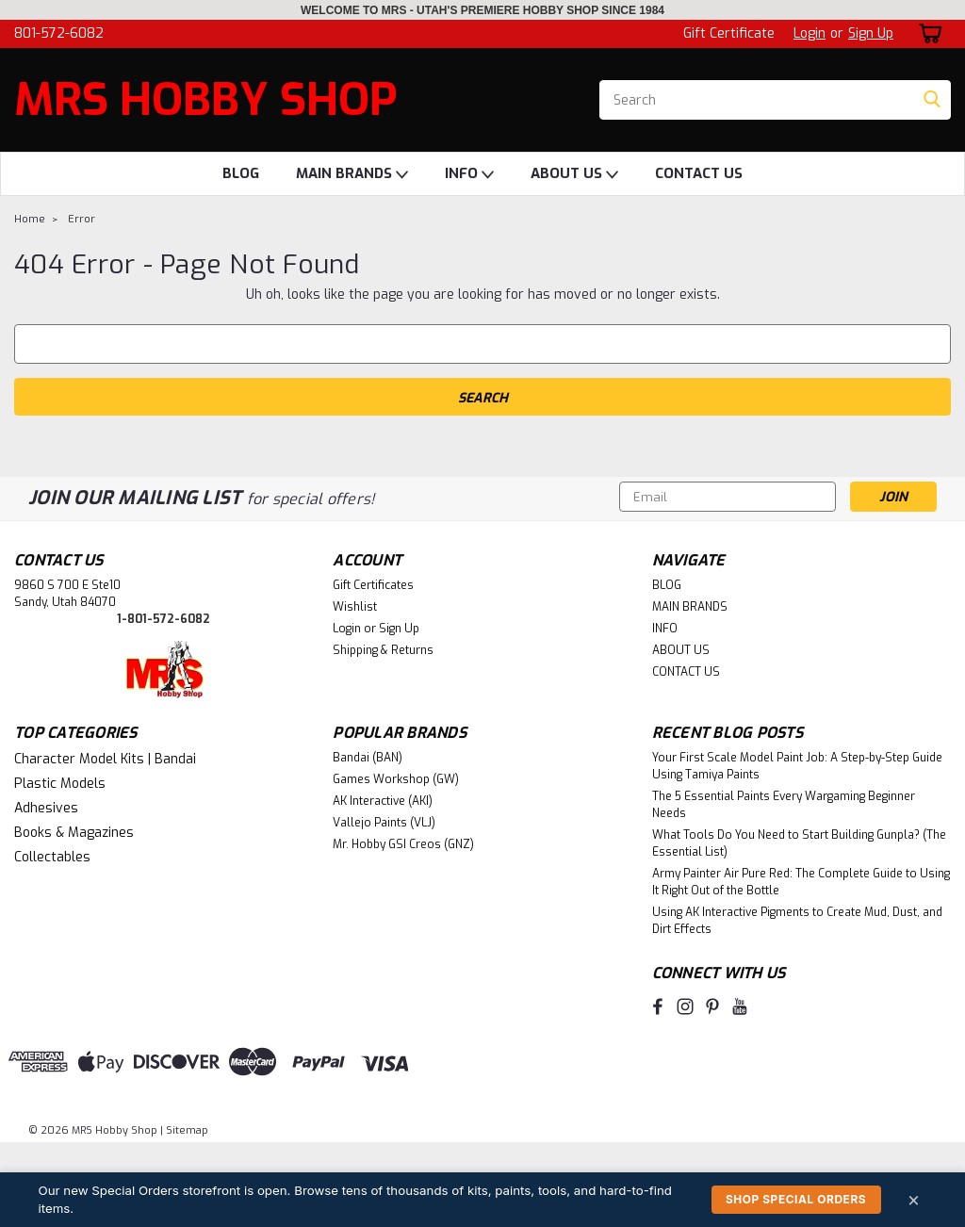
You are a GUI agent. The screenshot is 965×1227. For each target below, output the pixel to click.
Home (29, 219)
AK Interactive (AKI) (383, 801)
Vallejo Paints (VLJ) (384, 822)
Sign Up (870, 33)
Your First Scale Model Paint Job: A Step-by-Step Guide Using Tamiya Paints (797, 766)
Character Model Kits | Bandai (105, 759)
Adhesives (46, 808)
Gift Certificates (373, 585)
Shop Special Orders (796, 1199)
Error (81, 219)
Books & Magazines (74, 833)
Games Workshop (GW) (396, 779)
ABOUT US (574, 174)
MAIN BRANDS (352, 174)
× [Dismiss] (914, 1199)
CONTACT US (699, 173)
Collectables (52, 857)
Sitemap (187, 1130)
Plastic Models (60, 784)
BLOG (240, 173)
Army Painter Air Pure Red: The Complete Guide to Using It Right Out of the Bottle (801, 882)
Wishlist (355, 606)
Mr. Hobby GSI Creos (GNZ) (403, 844)
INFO (469, 174)
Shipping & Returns (383, 650)
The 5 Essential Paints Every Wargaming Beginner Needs (783, 805)
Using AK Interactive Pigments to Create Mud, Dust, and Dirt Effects (797, 921)
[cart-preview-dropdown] (927, 33)
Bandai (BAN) (367, 757)
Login (809, 33)
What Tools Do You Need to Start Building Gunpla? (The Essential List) (799, 843)
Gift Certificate (729, 33)
